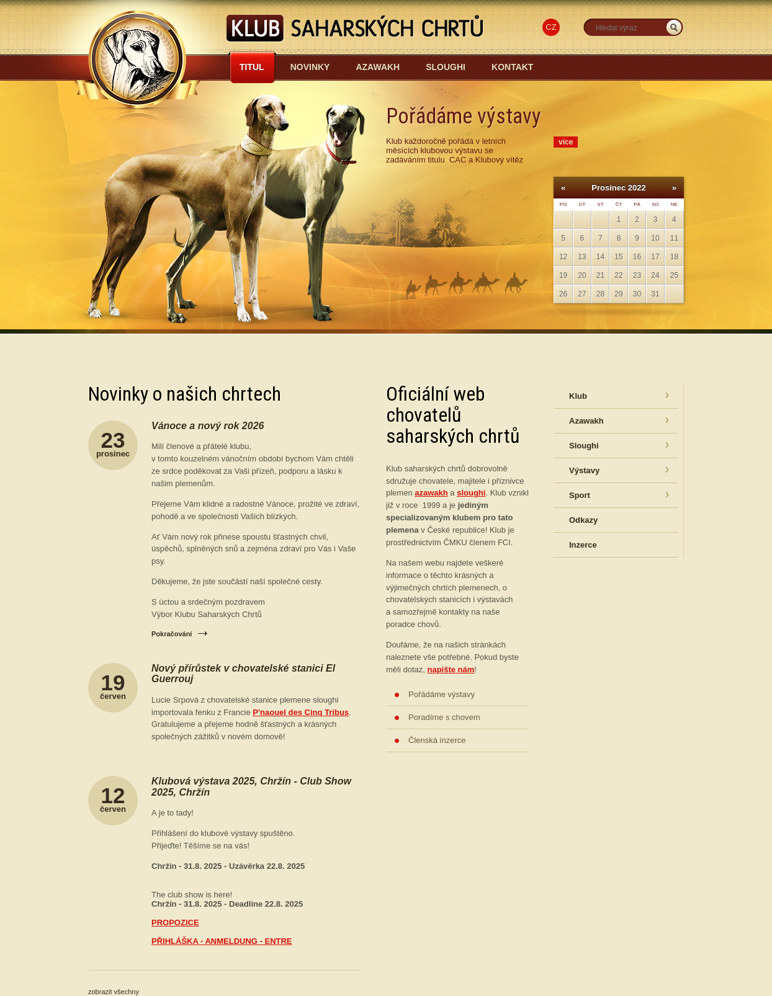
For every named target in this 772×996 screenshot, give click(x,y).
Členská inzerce (437, 740)
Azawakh (378, 67)
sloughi (471, 492)
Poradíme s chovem (444, 717)
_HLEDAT (674, 28)
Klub (578, 396)
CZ (550, 27)
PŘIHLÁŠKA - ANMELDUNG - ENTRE (221, 941)
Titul (252, 67)
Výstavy (584, 470)
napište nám (450, 669)
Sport (579, 495)
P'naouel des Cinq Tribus (301, 712)
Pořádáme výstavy (441, 694)
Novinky (310, 67)
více (566, 142)
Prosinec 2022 (618, 187)
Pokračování (171, 634)
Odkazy (583, 520)
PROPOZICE (175, 922)
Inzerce (583, 544)
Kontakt (512, 67)
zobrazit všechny (113, 991)
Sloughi (445, 67)
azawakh (431, 492)
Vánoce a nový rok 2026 (207, 425)
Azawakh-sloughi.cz (250, 100)
